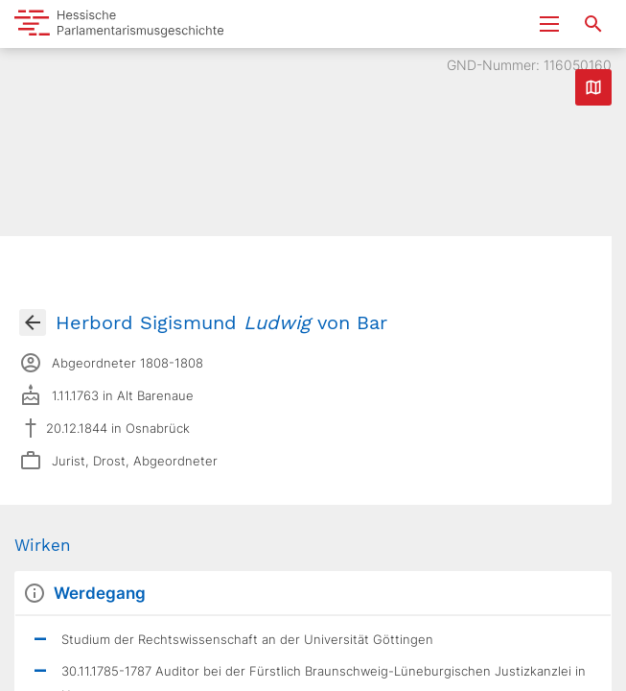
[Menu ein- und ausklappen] (549, 24)
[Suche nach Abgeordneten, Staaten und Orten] (593, 24)
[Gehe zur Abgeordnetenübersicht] (32, 322)
